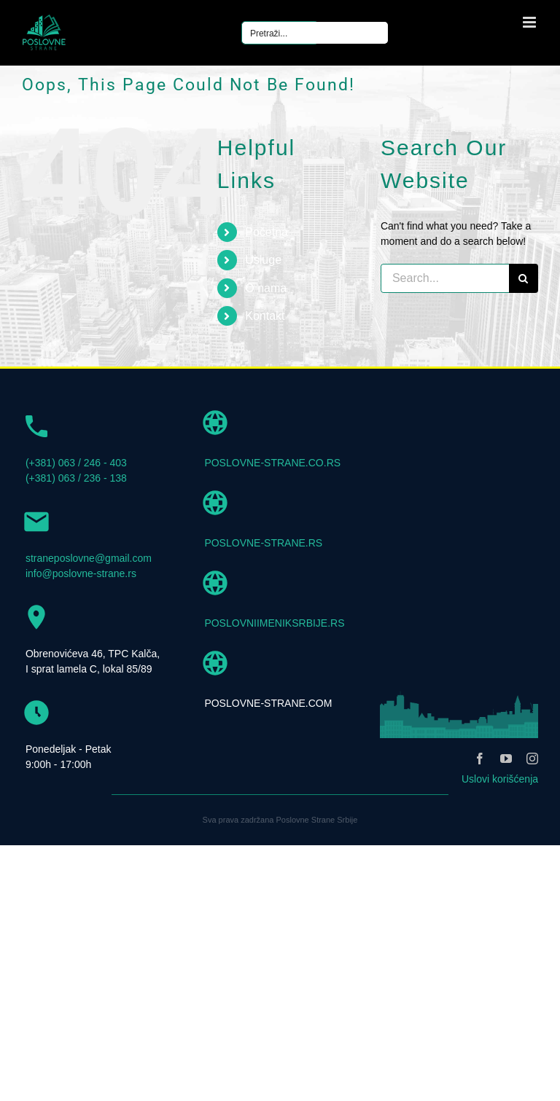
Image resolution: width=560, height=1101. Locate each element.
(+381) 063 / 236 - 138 (76, 478)
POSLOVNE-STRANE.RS (263, 543)
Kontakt (264, 316)
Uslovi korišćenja (500, 779)
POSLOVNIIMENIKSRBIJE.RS (274, 623)
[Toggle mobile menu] (530, 22)
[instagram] (532, 758)
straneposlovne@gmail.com (89, 558)
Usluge (263, 260)
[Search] (523, 278)
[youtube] (506, 758)
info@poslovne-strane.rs (81, 573)
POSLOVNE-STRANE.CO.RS (272, 463)
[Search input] (315, 32)
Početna (266, 232)
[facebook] (480, 758)
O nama (266, 288)
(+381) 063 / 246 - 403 (76, 463)
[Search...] (445, 278)
